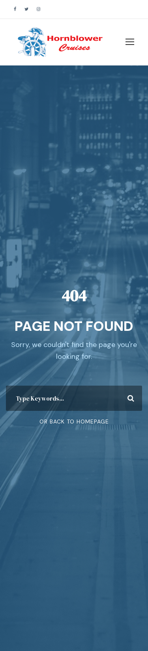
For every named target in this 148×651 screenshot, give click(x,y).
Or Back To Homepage (74, 421)
